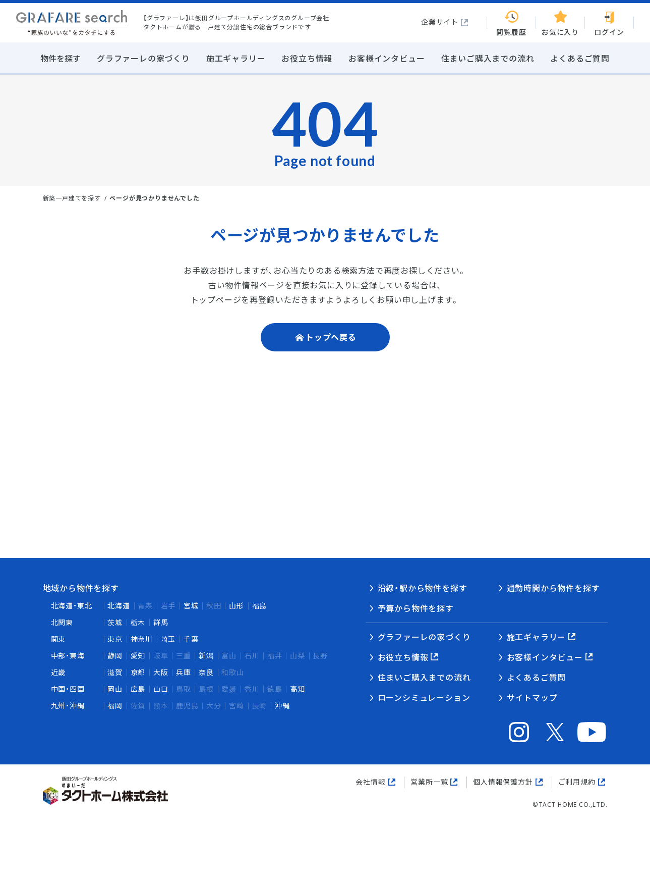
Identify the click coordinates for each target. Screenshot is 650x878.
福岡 (115, 705)
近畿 (58, 672)
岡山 (115, 689)
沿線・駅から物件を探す (422, 588)
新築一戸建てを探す (72, 198)
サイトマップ (532, 697)
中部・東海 (68, 655)
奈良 (206, 672)
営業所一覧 (429, 782)
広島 (138, 689)
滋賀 (115, 672)
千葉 (191, 639)
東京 (115, 639)
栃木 (138, 622)
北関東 (62, 622)
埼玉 (168, 639)
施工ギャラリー (536, 637)
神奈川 (142, 639)
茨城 (115, 622)
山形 (236, 605)
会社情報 (370, 782)
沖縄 (282, 705)
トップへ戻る (331, 337)
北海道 (118, 605)
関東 (58, 639)
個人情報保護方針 (503, 782)
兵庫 (183, 672)
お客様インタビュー (545, 657)
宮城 (191, 605)
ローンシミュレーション (424, 697)
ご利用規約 (577, 782)
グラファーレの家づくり (424, 637)
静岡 (115, 655)
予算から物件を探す (416, 608)
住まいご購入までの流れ (424, 677)
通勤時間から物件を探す (553, 588)
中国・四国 (68, 689)
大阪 (160, 672)
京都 (138, 672)
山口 (160, 689)
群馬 (160, 622)
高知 (297, 689)
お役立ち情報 (403, 657)
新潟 (206, 655)
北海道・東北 (71, 605)
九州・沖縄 (68, 705)
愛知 (138, 655)
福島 (259, 605)
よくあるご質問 (536, 677)
